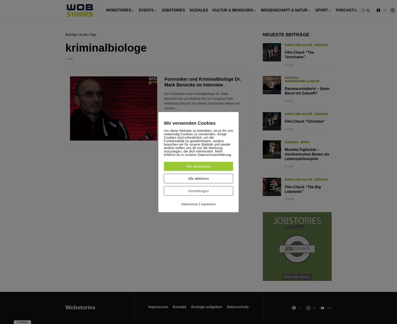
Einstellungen (198, 191)
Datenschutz (189, 204)
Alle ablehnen (198, 178)
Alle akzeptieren (198, 166)
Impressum (208, 204)
